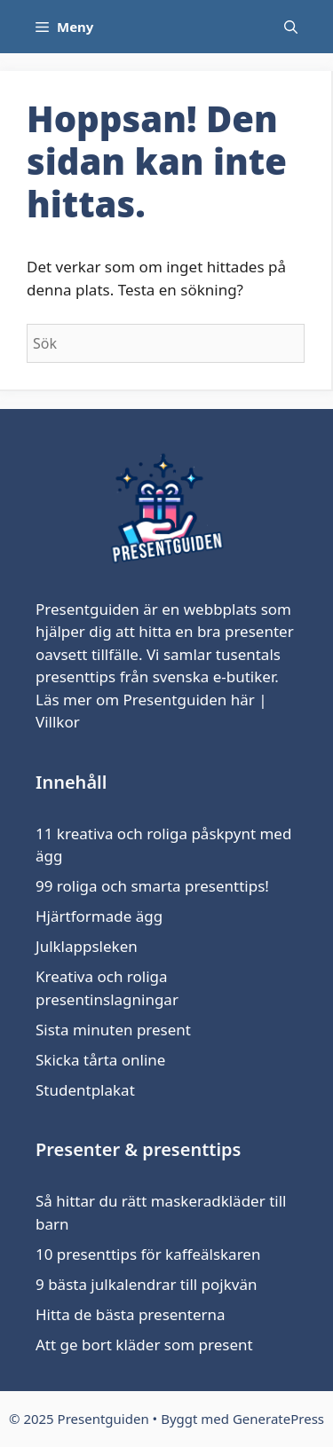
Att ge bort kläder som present (144, 1344)
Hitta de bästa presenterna (131, 1314)
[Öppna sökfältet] (290, 26)
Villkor (58, 722)
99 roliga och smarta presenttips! (152, 886)
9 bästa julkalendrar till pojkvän (146, 1284)
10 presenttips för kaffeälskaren (148, 1254)
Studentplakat (85, 1090)
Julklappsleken (87, 946)
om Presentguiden (161, 699)
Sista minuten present (113, 1029)
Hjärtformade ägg (99, 916)
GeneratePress (278, 1418)
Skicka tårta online (100, 1060)
